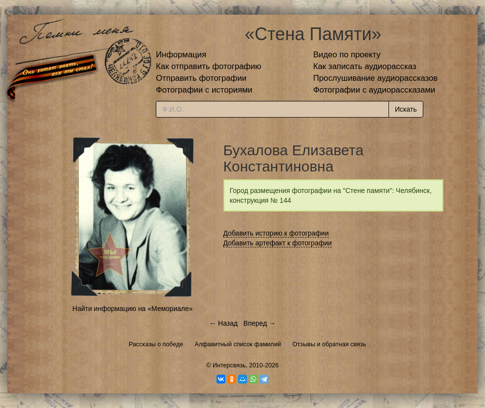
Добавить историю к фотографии (276, 233)
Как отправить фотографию (208, 66)
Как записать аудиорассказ (364, 66)
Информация (181, 54)
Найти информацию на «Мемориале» (133, 308)
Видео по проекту (347, 54)
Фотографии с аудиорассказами (374, 90)
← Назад (223, 323)
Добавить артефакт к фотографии (277, 243)
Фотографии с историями (204, 90)
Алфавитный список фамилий (237, 344)
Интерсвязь (229, 365)
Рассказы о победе (156, 344)
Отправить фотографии (201, 78)
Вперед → (259, 323)
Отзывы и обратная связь (329, 344)
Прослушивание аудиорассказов (375, 78)
